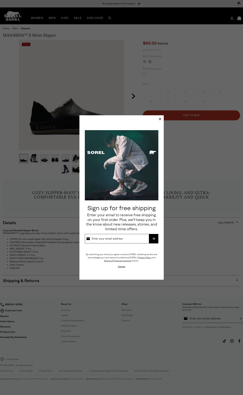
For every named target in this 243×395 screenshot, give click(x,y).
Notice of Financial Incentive (117, 261)
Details (121, 266)
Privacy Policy (144, 258)
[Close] (160, 119)
